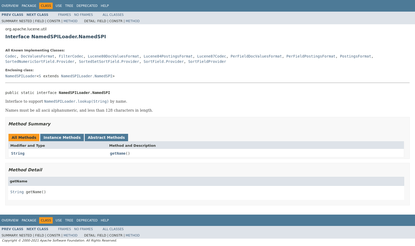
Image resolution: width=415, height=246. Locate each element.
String (18, 153)
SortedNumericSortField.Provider (39, 61)
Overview (10, 6)
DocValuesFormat (37, 56)
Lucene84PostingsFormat (168, 56)
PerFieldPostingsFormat (310, 56)
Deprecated (87, 6)
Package (29, 6)
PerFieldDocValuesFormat (256, 56)
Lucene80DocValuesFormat (113, 56)
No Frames (83, 15)
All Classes (113, 15)
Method (71, 21)
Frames (64, 15)
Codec (10, 56)
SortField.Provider (164, 61)
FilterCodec (71, 56)
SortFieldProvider (207, 61)
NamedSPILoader (21, 76)
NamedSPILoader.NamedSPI (86, 76)
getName (118, 153)
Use (59, 6)
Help (105, 6)
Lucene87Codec (211, 56)
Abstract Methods (106, 137)
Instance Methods (61, 137)
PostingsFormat (355, 56)
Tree (69, 6)
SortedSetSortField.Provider (109, 61)
